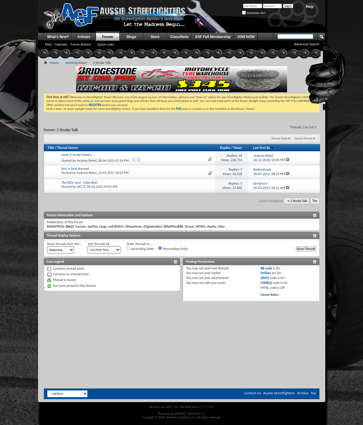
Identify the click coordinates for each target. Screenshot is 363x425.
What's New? (58, 37)
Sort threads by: (99, 244)
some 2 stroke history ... (78, 155)
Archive (302, 393)
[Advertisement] (181, 319)
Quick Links (105, 44)
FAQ (48, 44)
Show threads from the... (64, 244)
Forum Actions (81, 44)
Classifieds (179, 37)
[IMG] (265, 278)
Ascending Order (140, 248)
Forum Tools (279, 138)
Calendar (61, 44)
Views (238, 148)
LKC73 (81, 187)
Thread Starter (67, 148)
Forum (107, 37)
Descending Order (173, 248)
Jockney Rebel (86, 161)
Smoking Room (75, 63)
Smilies (266, 273)
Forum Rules (270, 295)
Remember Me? (253, 13)
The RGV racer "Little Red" (80, 183)
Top (315, 201)
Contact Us (252, 393)
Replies (225, 148)
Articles (83, 37)
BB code (266, 268)
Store (155, 37)
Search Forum (304, 138)
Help (309, 7)
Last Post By (263, 148)
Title (51, 148)
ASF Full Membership (213, 37)
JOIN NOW (246, 37)
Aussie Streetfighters (279, 393)
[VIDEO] (266, 283)
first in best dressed (75, 169)
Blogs (131, 37)
